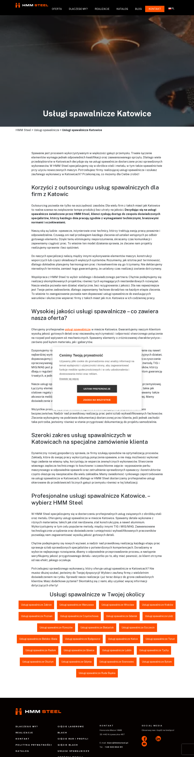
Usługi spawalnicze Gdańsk (121, 616)
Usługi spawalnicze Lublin (116, 650)
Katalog (122, 9)
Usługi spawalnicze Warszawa (76, 604)
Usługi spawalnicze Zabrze (36, 604)
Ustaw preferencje (77, 394)
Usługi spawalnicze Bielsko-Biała (38, 639)
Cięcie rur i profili (73, 739)
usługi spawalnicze (78, 329)
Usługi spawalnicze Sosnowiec (116, 661)
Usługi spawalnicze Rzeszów (56, 627)
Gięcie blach (68, 745)
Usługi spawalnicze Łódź (159, 616)
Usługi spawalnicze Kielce (123, 639)
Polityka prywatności (34, 745)
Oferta (57, 9)
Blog (138, 9)
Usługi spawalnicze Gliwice (79, 650)
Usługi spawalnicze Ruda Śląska (97, 673)
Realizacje (102, 9)
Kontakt (155, 9)
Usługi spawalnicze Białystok (97, 627)
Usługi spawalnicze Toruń (160, 639)
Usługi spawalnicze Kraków (157, 604)
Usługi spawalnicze (74, 751)
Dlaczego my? (78, 9)
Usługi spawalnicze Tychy (154, 650)
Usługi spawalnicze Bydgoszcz (82, 639)
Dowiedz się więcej (69, 384)
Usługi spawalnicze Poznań (36, 616)
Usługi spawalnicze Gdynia (76, 661)
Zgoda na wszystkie (117, 394)
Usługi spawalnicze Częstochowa (79, 616)
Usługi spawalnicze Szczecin (138, 627)
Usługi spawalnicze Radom (40, 650)
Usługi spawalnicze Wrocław (117, 604)
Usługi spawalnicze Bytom (157, 661)
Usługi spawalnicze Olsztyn (38, 661)
